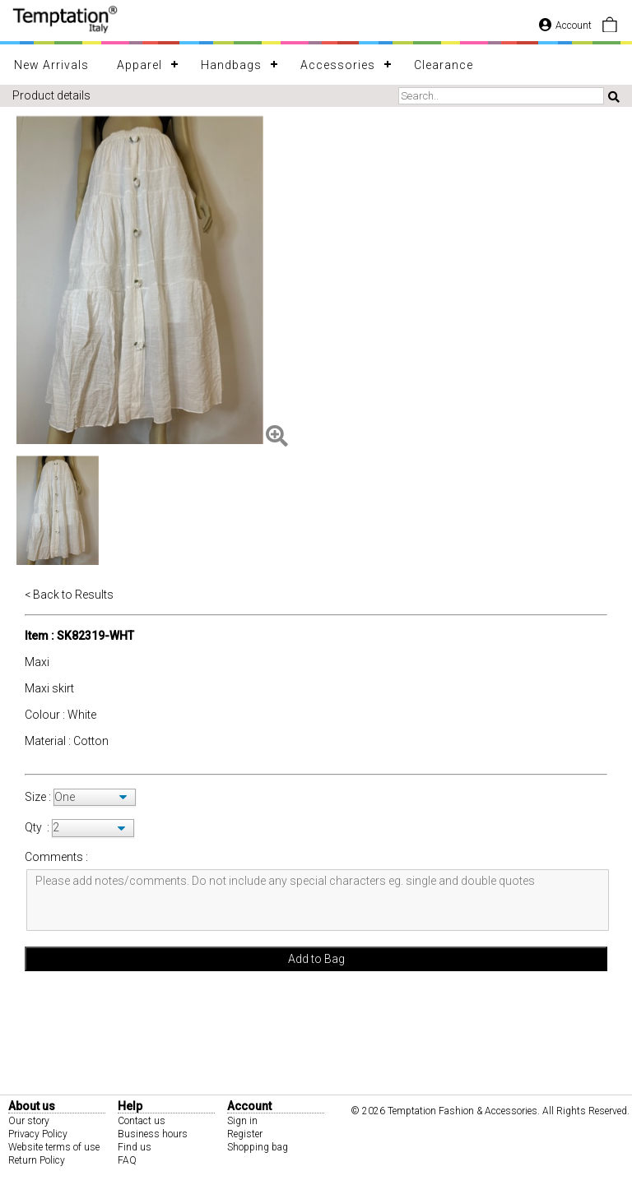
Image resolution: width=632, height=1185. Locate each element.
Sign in (242, 1121)
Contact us (141, 1121)
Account (565, 25)
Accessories (337, 65)
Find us (134, 1147)
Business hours (153, 1134)
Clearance (443, 65)
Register (245, 1134)
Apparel (139, 65)
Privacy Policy (37, 1134)
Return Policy (36, 1160)
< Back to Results (69, 594)
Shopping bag (257, 1147)
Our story (28, 1121)
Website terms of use (54, 1147)
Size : (39, 796)
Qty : (37, 827)
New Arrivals (51, 65)
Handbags (231, 65)
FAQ (127, 1160)
